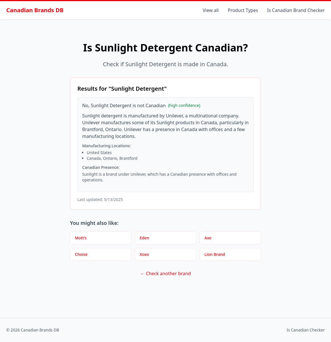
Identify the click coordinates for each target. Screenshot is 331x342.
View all (211, 10)
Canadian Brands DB (34, 10)
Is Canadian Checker (306, 330)
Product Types (243, 10)
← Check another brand (165, 273)
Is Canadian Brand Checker (296, 10)
